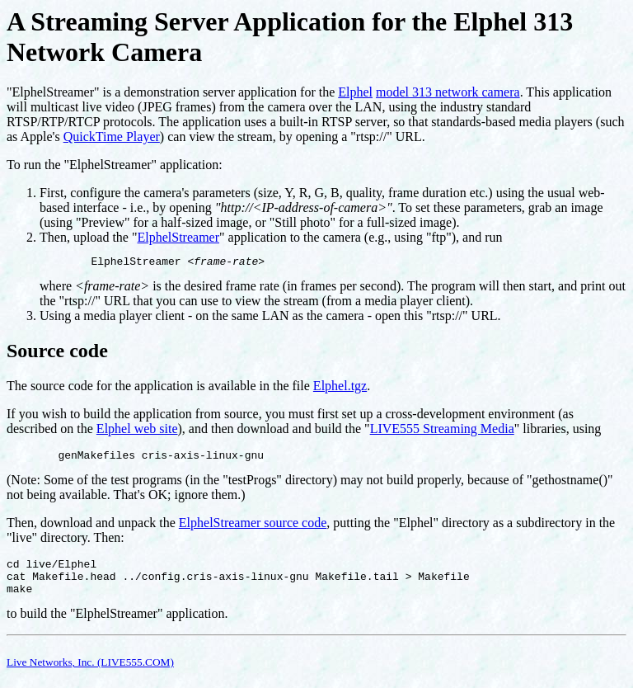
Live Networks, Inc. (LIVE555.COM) (90, 674)
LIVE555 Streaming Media (442, 431)
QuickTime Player (111, 137)
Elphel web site (137, 431)
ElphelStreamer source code (252, 528)
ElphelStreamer (179, 237)
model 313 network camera (448, 92)
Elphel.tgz (340, 388)
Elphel (355, 92)
